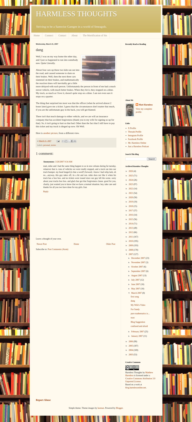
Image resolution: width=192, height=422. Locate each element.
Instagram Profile (135, 135)
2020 (131, 197)
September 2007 (138, 271)
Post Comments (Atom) (58, 249)
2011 (131, 237)
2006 (131, 341)
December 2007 (138, 258)
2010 (131, 241)
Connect (49, 35)
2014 (131, 224)
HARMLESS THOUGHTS (76, 14)
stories (53, 145)
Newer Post (42, 244)
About (74, 35)
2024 (131, 180)
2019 (131, 202)
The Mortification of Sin (95, 35)
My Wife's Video (138, 305)
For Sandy (135, 309)
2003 (131, 354)
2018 (131, 206)
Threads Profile (134, 132)
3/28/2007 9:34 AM (63, 162)
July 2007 (135, 280)
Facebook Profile (135, 139)
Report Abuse (43, 400)
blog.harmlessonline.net (135, 387)
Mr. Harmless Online (137, 143)
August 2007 (137, 275)
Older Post (110, 244)
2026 (131, 171)
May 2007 (136, 289)
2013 (131, 228)
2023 (131, 184)
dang (133, 301)
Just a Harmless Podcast (138, 146)
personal (46, 145)
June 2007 (136, 284)
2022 (131, 188)
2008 (131, 250)
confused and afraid (139, 326)
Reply (45, 191)
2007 (131, 254)
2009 (131, 245)
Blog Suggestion (138, 322)
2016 (131, 215)
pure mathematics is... (140, 313)
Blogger (119, 408)
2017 (131, 210)
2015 (131, 219)
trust (132, 318)
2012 (131, 232)
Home (37, 35)
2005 (131, 346)
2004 (131, 350)
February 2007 (138, 331)
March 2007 (136, 293)
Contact (62, 35)
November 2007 (138, 262)
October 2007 (137, 267)
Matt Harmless (146, 105)
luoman (101, 408)
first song (135, 297)
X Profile (132, 128)
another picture (50, 133)
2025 (131, 175)
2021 (131, 193)
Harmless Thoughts (133, 372)
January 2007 (137, 336)
